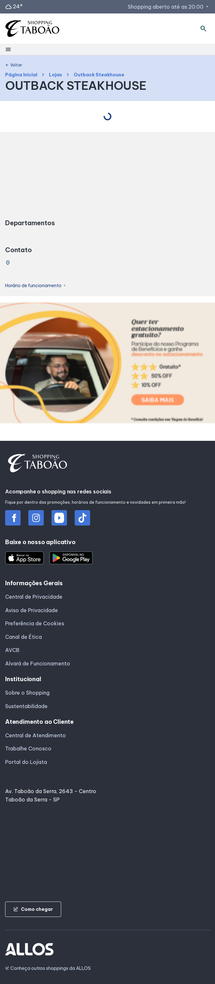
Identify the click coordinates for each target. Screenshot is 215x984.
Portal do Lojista (26, 762)
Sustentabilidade (26, 706)
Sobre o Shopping (27, 692)
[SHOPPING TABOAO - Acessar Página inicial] (32, 28)
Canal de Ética (23, 637)
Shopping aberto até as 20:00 (169, 7)
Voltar (13, 65)
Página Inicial (21, 75)
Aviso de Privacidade (31, 610)
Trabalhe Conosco (28, 748)
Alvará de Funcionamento (37, 663)
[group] (107, 364)
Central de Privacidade (33, 597)
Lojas (55, 75)
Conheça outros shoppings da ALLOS (48, 968)
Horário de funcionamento (36, 285)
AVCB (12, 650)
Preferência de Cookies (34, 623)
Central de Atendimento (35, 735)
